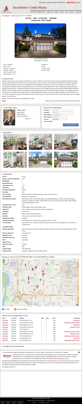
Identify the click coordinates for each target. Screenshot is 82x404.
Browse (56, 12)
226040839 (5, 331)
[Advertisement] (41, 383)
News (66, 12)
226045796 (5, 336)
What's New (50, 12)
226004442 (5, 340)
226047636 (5, 338)
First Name (46, 110)
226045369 (5, 322)
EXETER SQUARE (16, 15)
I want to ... (46, 119)
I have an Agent (48, 121)
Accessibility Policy (43, 398)
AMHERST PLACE (75, 327)
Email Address (47, 114)
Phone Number (48, 117)
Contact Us (78, 12)
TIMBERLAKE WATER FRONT (72, 322)
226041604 (5, 333)
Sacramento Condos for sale (38, 12)
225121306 (5, 320)
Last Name (46, 112)
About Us (72, 12)
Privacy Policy (35, 398)
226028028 (5, 325)
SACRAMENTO (6, 15)
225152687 (5, 327)
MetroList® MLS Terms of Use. (61, 358)
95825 (48, 70)
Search (62, 12)
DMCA (48, 398)
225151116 (5, 329)
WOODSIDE (76, 320)
